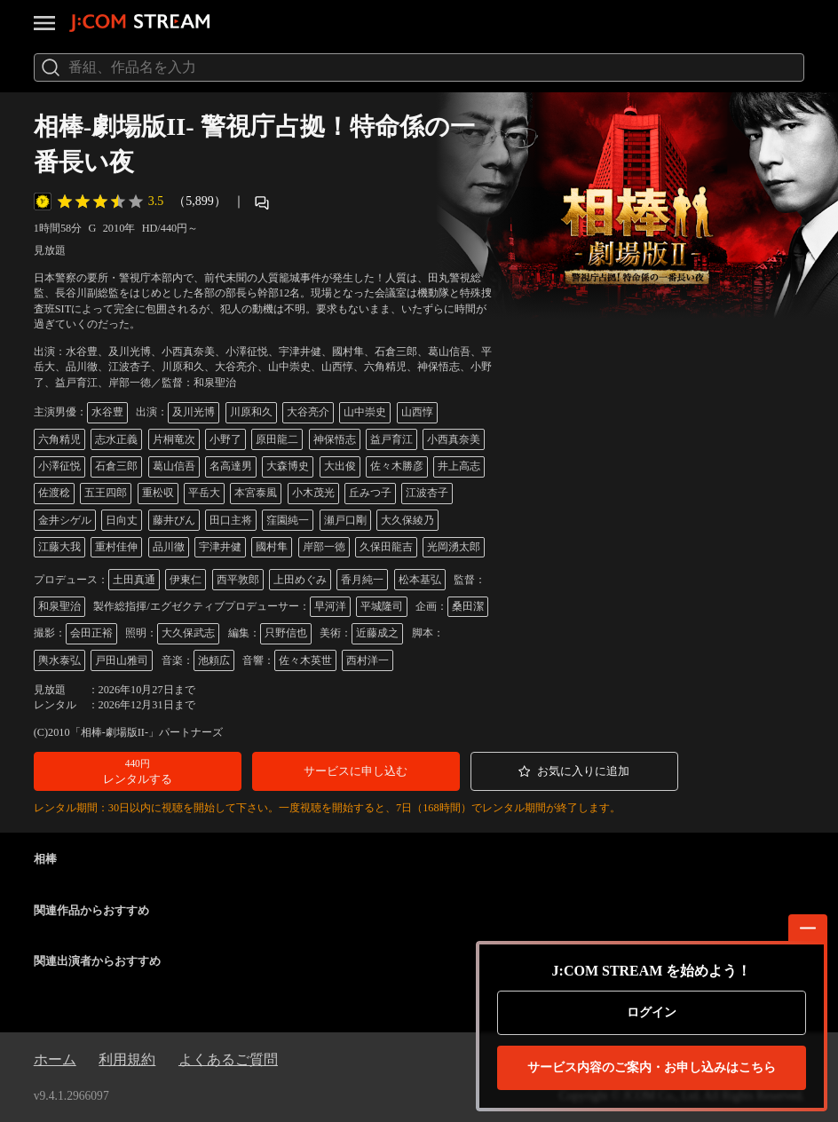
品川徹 (169, 547)
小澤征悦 (59, 466)
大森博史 (287, 466)
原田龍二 (277, 439)
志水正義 (116, 439)
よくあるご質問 (228, 1059)
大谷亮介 (308, 412)
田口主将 (231, 520)
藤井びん (174, 520)
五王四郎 (105, 492)
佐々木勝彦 (396, 466)
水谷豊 (107, 412)
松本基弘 (420, 579)
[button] (137, 771)
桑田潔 (468, 606)
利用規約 (127, 1059)
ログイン (651, 1012)
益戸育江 (391, 439)
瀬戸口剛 (345, 520)
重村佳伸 (116, 547)
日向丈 (122, 520)
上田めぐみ (300, 579)
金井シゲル (64, 520)
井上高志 (459, 466)
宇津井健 (220, 547)
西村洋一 (367, 660)
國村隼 (272, 547)
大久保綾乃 (407, 520)
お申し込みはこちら (651, 1068)
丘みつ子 (370, 492)
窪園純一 (287, 520)
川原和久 (251, 412)
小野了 (225, 439)
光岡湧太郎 (453, 547)
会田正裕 (91, 633)
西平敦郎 (238, 579)
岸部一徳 (324, 547)
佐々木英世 (305, 660)
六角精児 (59, 439)
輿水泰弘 (59, 660)
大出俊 (340, 466)
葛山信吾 (174, 466)
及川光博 (193, 412)
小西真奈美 (453, 439)
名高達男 (231, 466)
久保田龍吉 (386, 547)
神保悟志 (334, 439)
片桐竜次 (174, 439)
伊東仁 (186, 579)
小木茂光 (313, 492)
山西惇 (417, 412)
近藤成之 (377, 633)
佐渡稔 (54, 492)
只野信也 (286, 633)
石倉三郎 (116, 466)
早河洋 (330, 606)
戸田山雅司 (121, 660)
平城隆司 (381, 606)
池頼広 (214, 660)
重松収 (158, 492)
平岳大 (204, 492)
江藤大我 (59, 547)
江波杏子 (427, 492)
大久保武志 (188, 633)
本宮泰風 (255, 492)
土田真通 (134, 579)
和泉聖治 (59, 606)
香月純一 (362, 579)
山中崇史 (365, 412)
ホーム (55, 1059)
